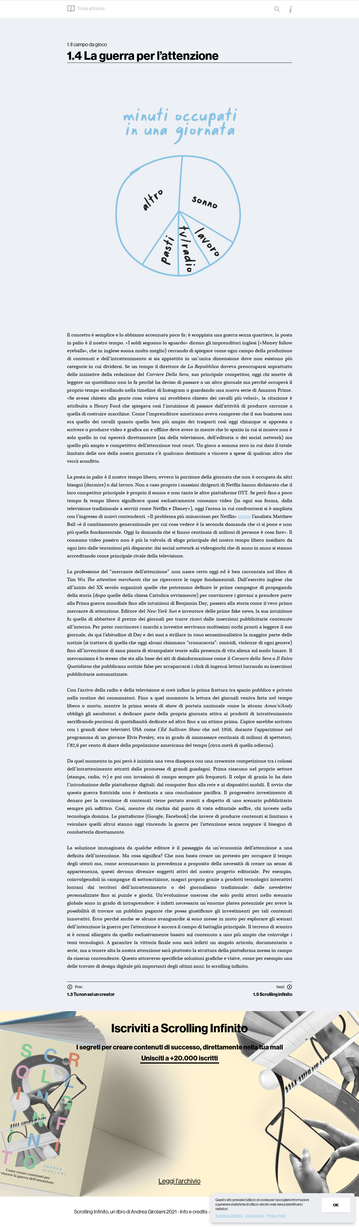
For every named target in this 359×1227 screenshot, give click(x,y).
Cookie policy (254, 1215)
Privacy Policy (276, 1215)
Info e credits (194, 1211)
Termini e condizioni (229, 1215)
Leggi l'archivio (179, 1181)
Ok (336, 1205)
